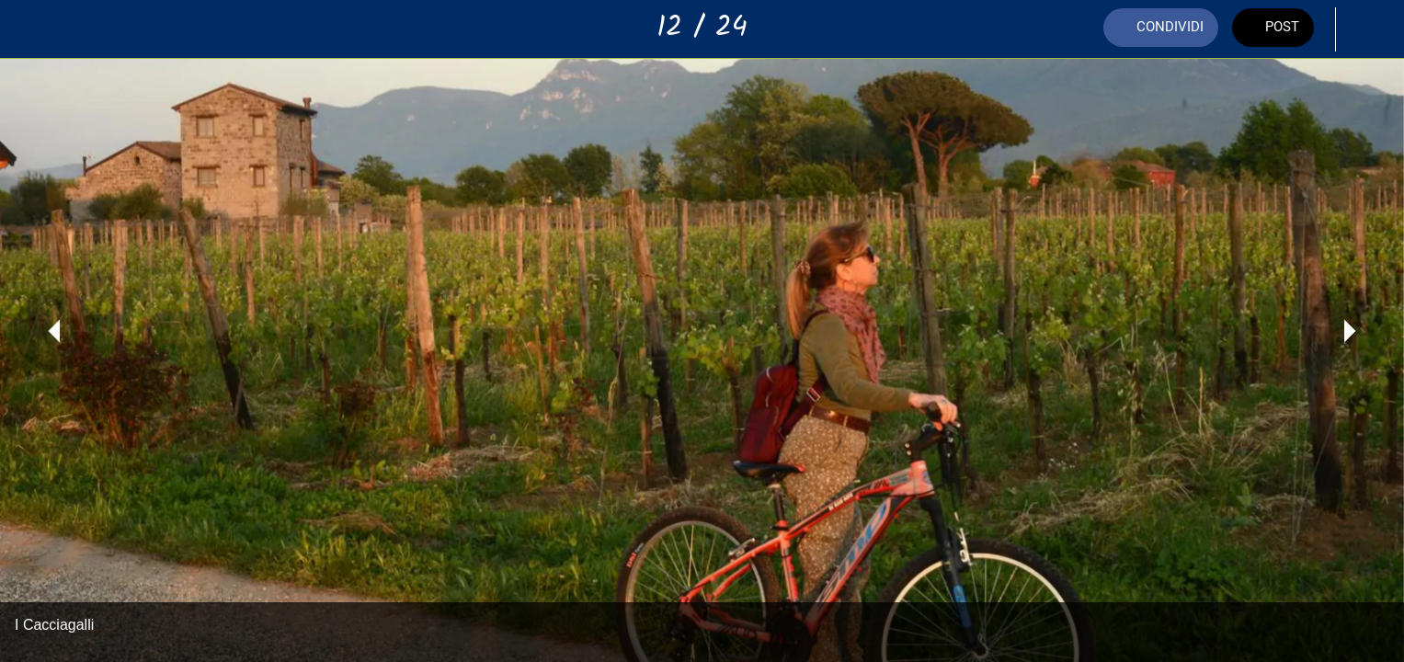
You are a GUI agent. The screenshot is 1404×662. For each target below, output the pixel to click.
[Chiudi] (37, 29)
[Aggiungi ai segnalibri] (1367, 29)
